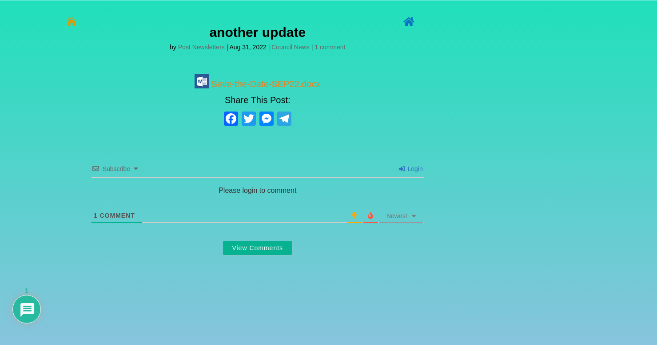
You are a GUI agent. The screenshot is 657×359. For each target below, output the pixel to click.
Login (411, 168)
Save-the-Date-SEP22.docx (257, 84)
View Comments (257, 247)
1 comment (330, 47)
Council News (290, 47)
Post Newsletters (201, 47)
